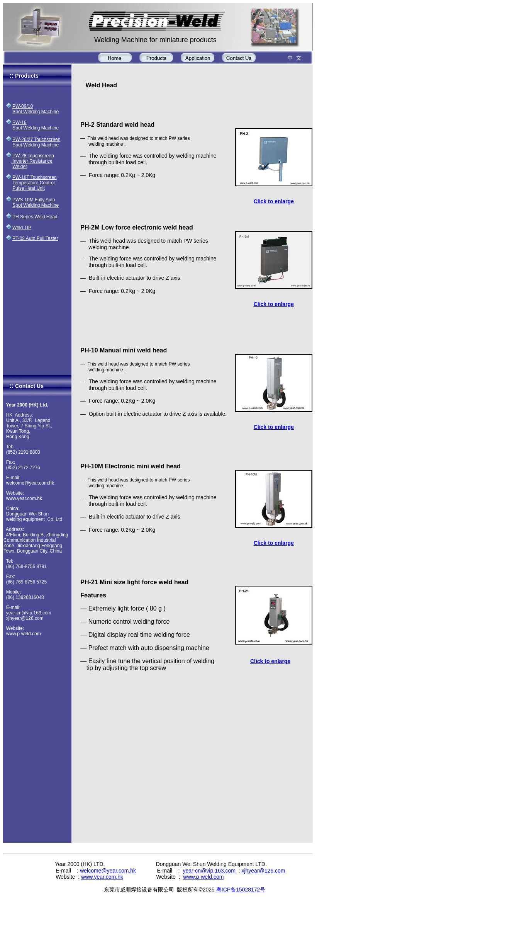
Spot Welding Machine (35, 111)
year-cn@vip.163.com (209, 871)
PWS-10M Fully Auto (33, 199)
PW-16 (19, 122)
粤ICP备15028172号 (241, 889)
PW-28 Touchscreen (33, 155)
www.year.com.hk (102, 877)
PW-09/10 (22, 106)
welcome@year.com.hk (108, 871)
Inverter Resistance (32, 161)
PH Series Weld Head (35, 216)
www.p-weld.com (203, 877)
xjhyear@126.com (263, 871)
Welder (19, 166)
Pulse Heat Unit (28, 188)
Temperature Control (33, 182)
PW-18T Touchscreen (34, 177)
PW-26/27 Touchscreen (36, 139)
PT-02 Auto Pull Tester (35, 238)
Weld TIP (21, 227)
